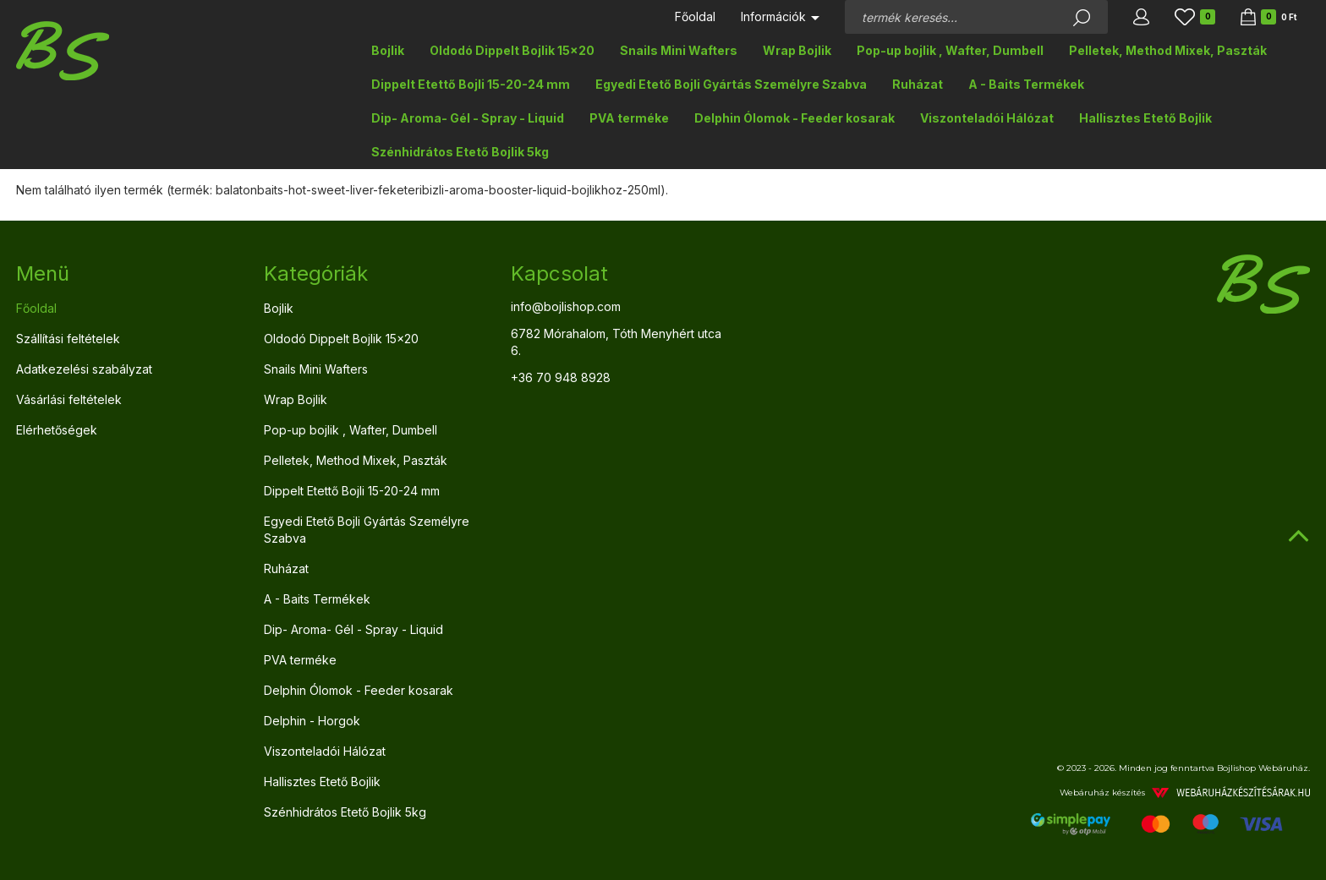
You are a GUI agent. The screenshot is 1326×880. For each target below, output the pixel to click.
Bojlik (387, 50)
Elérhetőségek (56, 430)
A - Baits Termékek (1026, 84)
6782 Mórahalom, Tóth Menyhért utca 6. (616, 342)
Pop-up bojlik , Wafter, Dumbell (950, 50)
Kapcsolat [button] (559, 273)
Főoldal (695, 16)
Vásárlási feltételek (69, 399)
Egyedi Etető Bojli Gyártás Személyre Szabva (731, 84)
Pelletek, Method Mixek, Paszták (1168, 50)
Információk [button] (780, 16)
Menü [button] (42, 273)
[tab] (127, 273)
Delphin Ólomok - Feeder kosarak (794, 118)
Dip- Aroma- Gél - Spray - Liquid (467, 118)
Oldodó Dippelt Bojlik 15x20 (512, 50)
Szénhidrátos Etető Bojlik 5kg (460, 152)
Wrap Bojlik (797, 50)
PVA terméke (629, 118)
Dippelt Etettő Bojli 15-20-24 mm (470, 84)
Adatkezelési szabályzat (84, 369)
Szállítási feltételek (68, 338)
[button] (1141, 17)
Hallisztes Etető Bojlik (1145, 118)
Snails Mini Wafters (678, 50)
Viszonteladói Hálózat (987, 118)
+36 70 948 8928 (561, 377)
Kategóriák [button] (316, 273)
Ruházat (917, 84)
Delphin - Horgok (312, 720)
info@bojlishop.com (566, 306)
